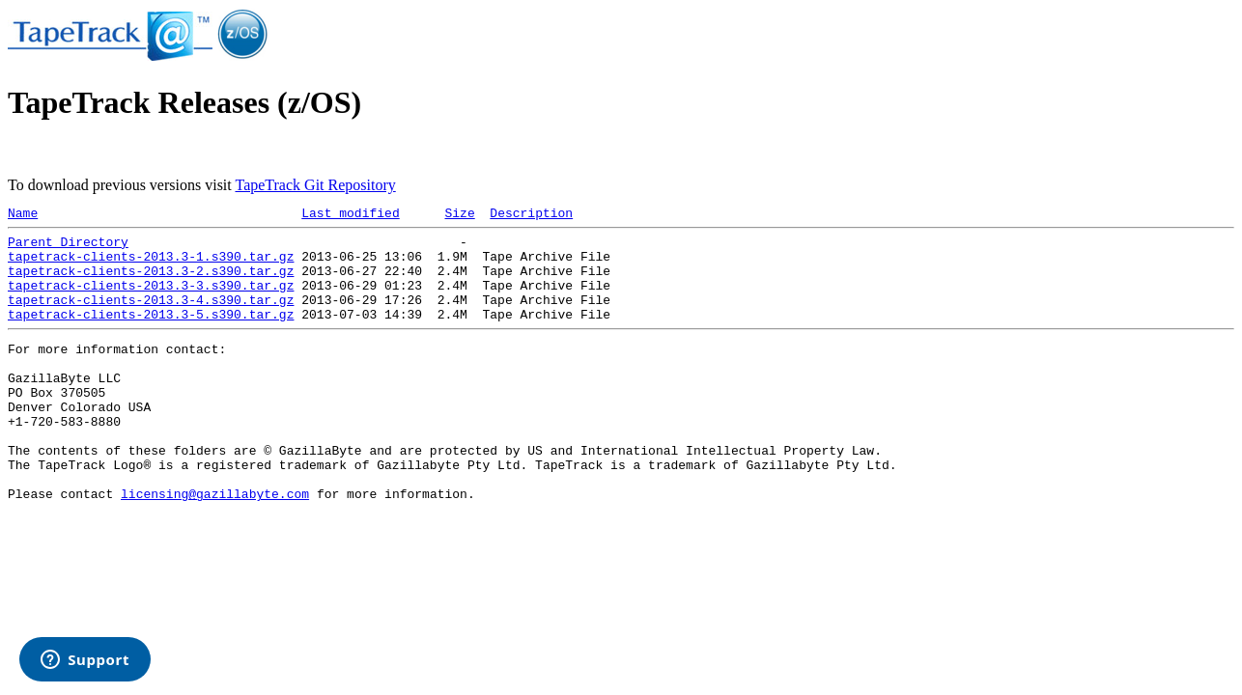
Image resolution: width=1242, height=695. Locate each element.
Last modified (350, 215)
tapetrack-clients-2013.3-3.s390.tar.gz (151, 299)
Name (23, 215)
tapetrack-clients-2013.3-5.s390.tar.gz (151, 334)
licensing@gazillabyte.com (215, 545)
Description (531, 215)
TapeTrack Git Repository (315, 185)
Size (459, 215)
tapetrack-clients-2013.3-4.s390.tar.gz (151, 316)
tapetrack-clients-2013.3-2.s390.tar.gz (151, 282)
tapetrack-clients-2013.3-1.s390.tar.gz (151, 264)
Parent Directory (68, 247)
